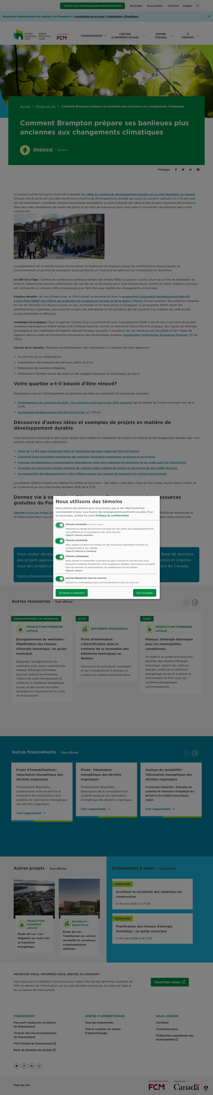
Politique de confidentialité (112, 515)
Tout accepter (144, 593)
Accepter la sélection (72, 593)
